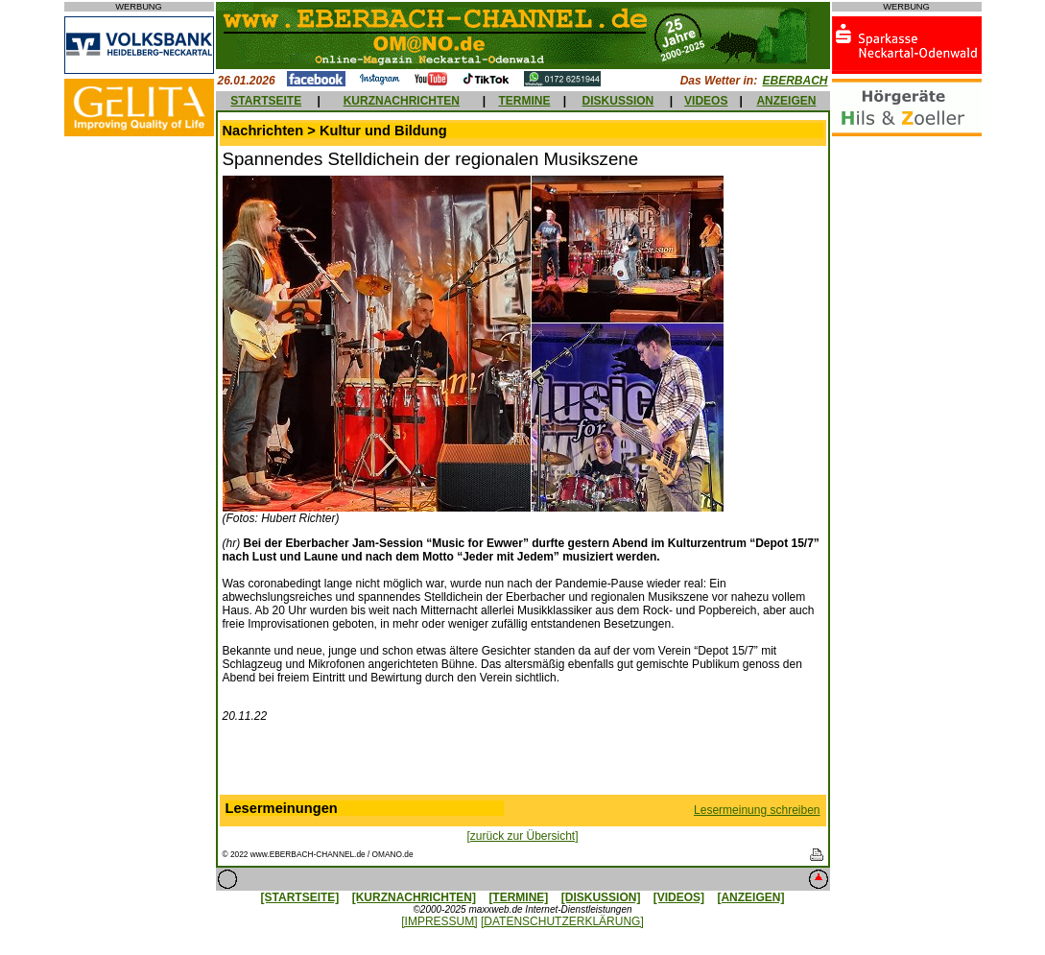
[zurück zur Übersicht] (522, 836)
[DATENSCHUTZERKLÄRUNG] (562, 921)
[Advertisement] (523, 763)
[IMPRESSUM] (439, 921)
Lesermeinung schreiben (756, 810)
